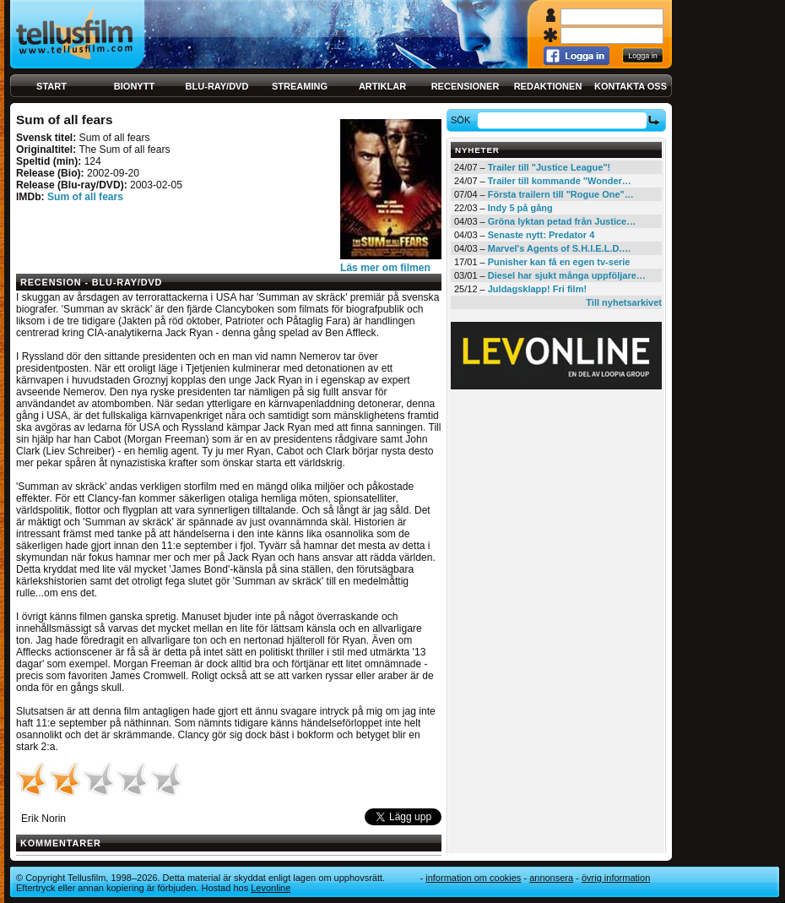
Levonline (270, 888)
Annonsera (551, 878)
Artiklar (382, 86)
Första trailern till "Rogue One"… (561, 194)
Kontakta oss (630, 86)
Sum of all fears (85, 197)
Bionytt (134, 86)
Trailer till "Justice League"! (549, 167)
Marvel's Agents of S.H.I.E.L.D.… (559, 248)
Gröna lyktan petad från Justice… (562, 221)
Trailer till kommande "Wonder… (559, 181)
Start (51, 86)
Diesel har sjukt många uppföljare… (567, 275)
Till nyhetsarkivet (624, 302)
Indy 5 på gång (520, 208)
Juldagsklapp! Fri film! (537, 289)
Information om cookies (473, 878)
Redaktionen (548, 86)
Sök (463, 120)
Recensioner (465, 86)
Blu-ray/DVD (217, 86)
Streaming (300, 86)
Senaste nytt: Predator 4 (541, 235)
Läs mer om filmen (385, 268)
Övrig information (616, 878)
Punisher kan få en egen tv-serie (559, 262)
